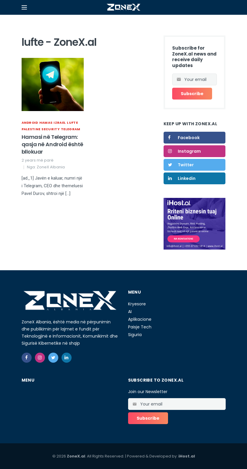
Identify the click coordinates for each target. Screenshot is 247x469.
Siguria (135, 335)
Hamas (46, 122)
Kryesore (137, 304)
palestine (31, 129)
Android (30, 122)
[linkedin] (67, 358)
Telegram (70, 129)
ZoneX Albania (51, 167)
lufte (72, 122)
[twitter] (53, 358)
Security (50, 129)
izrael (60, 122)
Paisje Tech (139, 327)
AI (130, 312)
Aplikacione (139, 319)
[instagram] (40, 358)
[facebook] (27, 358)
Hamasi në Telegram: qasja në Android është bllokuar (52, 144)
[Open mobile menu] (24, 7)
